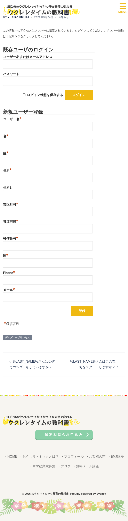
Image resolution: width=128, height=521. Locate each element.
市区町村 (10, 204)
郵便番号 (10, 238)
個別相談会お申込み (64, 434)
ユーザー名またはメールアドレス (27, 57)
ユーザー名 (12, 118)
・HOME (10, 456)
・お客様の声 (95, 456)
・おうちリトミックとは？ (39, 456)
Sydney (101, 493)
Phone (9, 272)
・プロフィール (72, 456)
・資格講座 (115, 456)
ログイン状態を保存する (45, 95)
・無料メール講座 (86, 466)
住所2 (7, 187)
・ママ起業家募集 (42, 466)
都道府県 (10, 221)
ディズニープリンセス (17, 337)
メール (9, 289)
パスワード (11, 74)
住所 (7, 170)
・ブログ (64, 466)
